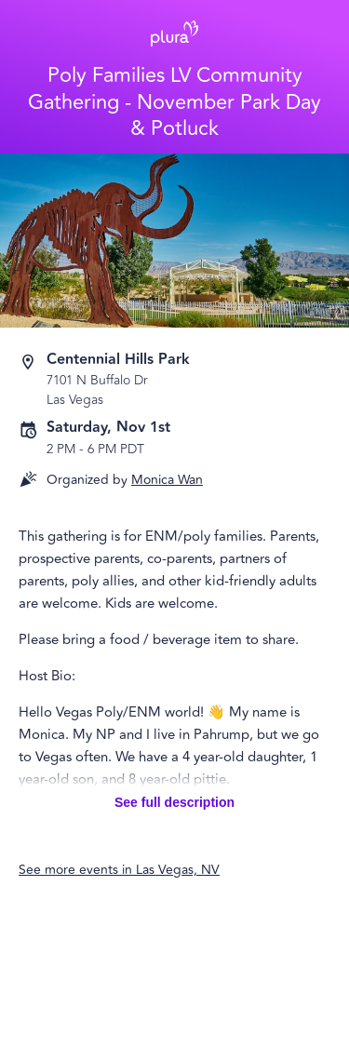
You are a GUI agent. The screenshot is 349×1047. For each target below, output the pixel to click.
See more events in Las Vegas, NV (119, 869)
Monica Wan (167, 480)
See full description (174, 802)
